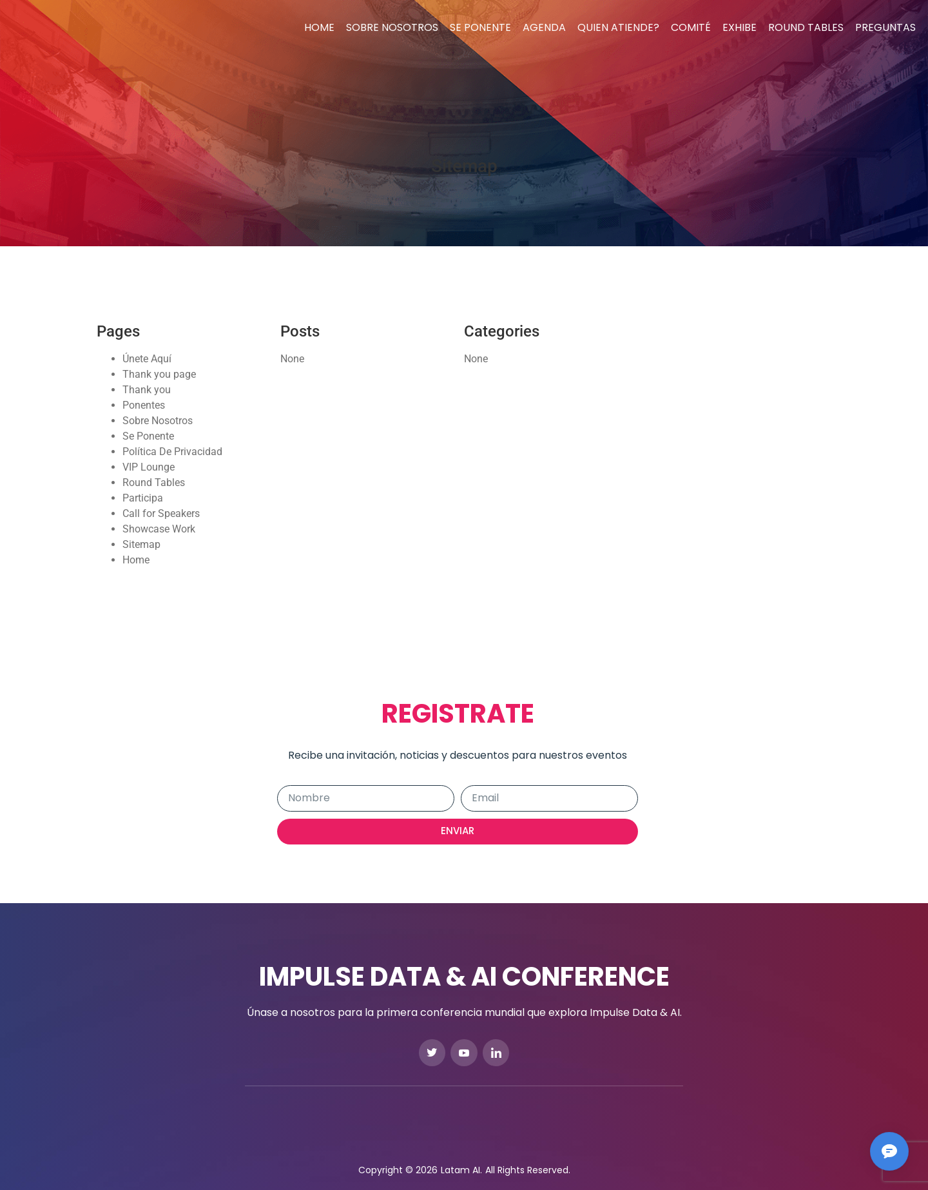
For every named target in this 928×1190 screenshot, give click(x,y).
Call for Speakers (161, 513)
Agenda (544, 27)
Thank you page (159, 374)
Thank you (146, 390)
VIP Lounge (148, 467)
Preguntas (885, 27)
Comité (691, 27)
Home (319, 27)
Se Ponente (480, 27)
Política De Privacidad (172, 451)
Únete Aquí (146, 359)
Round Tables (806, 27)
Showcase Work (158, 529)
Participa (142, 498)
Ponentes (143, 405)
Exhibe (739, 27)
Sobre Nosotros (392, 27)
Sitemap (141, 544)
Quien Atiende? (618, 27)
